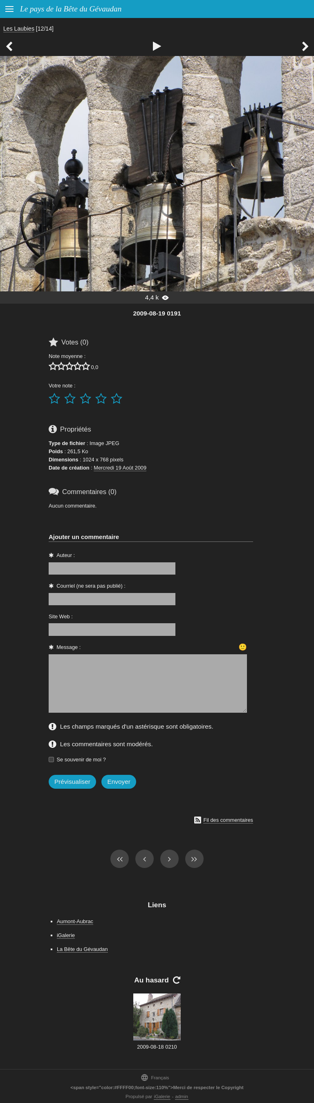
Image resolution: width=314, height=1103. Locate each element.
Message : (68, 647)
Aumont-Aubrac (75, 921)
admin (181, 1096)
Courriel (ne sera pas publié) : (91, 586)
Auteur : (65, 555)
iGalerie (66, 935)
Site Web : (61, 616)
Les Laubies (18, 28)
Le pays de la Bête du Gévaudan (70, 8)
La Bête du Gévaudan (82, 949)
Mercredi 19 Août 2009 (120, 468)
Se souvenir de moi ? (81, 759)
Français (155, 1077)
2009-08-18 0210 (157, 1047)
